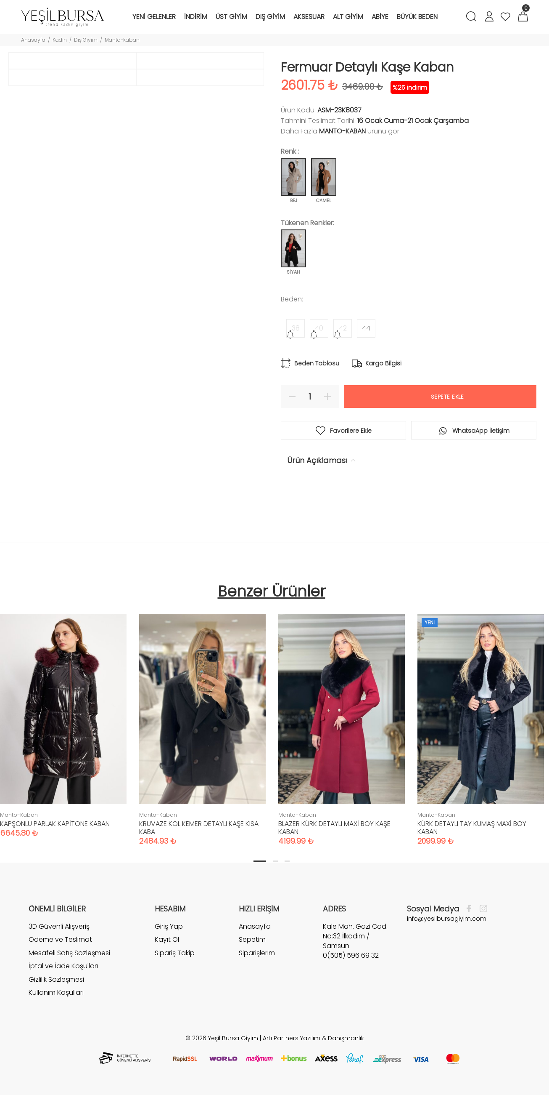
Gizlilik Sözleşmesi (56, 979)
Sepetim (252, 939)
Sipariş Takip (175, 953)
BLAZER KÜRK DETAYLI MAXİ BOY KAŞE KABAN (334, 828)
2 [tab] (275, 861)
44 (366, 328)
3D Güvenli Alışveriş (59, 926)
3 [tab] (287, 861)
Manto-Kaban (342, 131)
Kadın (60, 39)
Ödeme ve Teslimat (60, 939)
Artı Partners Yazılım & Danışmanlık (313, 1038)
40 (319, 328)
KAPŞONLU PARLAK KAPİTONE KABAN (55, 824)
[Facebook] (471, 909)
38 (296, 328)
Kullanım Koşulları (56, 992)
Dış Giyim (86, 39)
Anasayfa (33, 39)
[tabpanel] (202, 721)
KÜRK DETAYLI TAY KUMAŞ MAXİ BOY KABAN (471, 828)
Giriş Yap (169, 926)
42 (343, 328)
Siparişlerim (257, 953)
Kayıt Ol (167, 939)
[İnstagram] (481, 909)
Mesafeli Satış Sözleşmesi (69, 953)
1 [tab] (259, 861)
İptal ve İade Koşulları (63, 966)
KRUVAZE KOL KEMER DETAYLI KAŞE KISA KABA (199, 828)
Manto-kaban (122, 39)
